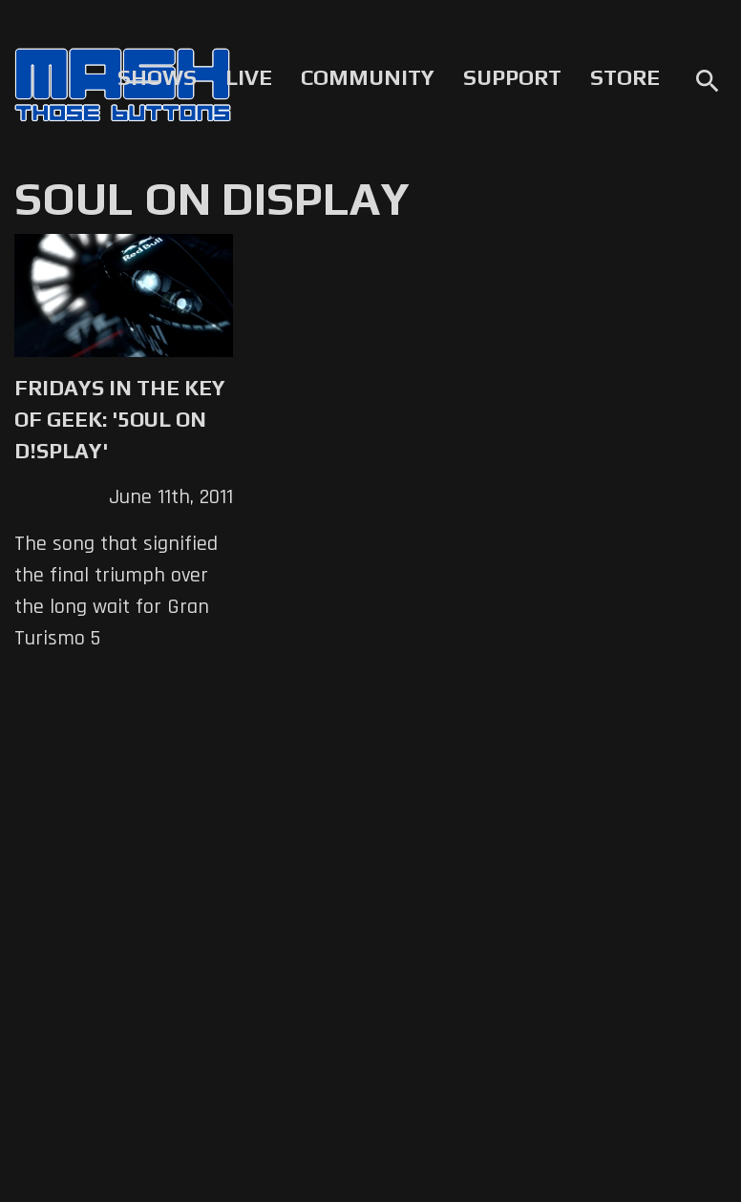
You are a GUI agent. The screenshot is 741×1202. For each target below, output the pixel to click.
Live (248, 77)
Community (367, 77)
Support (512, 77)
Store (625, 77)
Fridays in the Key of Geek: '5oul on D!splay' (119, 419)
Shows (157, 77)
